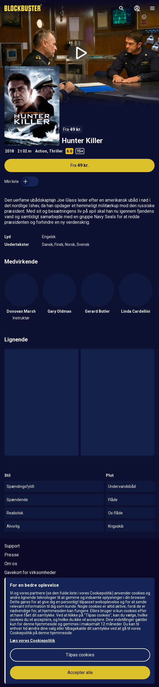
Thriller (56, 151)
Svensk (83, 244)
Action (41, 151)
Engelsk (49, 237)
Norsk (70, 244)
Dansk (47, 244)
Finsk (58, 244)
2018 (9, 151)
